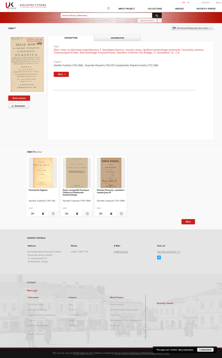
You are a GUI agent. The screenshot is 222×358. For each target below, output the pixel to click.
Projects (31, 320)
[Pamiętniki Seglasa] (43, 174)
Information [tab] (117, 38)
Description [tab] (71, 38)
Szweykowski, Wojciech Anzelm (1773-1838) (137, 65)
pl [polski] (188, 2)
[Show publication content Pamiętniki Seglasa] (43, 214)
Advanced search (147, 20)
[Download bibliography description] (32, 214)
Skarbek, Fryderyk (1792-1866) (68, 65)
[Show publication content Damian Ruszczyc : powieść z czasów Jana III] (111, 214)
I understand (205, 350)
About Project (126, 8)
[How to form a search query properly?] (159, 20)
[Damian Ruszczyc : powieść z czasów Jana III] (111, 174)
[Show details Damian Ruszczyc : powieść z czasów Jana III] (121, 214)
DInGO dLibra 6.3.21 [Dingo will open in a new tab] (83, 353)
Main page (32, 290)
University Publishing (37, 309)
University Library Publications (42, 314)
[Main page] (108, 8)
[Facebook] (159, 257)
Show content (19, 98)
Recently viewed (206, 8)
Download (17, 106)
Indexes (179, 8)
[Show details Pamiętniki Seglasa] (53, 214)
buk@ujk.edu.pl (121, 251)
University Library (36, 304)
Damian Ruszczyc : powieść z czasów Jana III (111, 191)
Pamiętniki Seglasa (38, 190)
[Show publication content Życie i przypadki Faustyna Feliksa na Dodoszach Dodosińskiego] (77, 214)
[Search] (157, 15)
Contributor (74, 314)
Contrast (205, 2)
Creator (72, 309)
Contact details (117, 304)
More (188, 221)
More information (186, 350)
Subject (72, 320)
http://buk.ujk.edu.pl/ (168, 251)
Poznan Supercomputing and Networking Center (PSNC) (141, 353)
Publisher (73, 325)
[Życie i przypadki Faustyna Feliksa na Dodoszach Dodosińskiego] (77, 174)
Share (219, 2)
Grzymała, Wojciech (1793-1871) (100, 65)
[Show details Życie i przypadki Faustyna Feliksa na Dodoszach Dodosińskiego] (87, 214)
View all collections (36, 334)
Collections (155, 8)
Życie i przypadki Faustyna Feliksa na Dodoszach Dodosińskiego (76, 192)
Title (71, 304)
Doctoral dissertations (38, 325)
